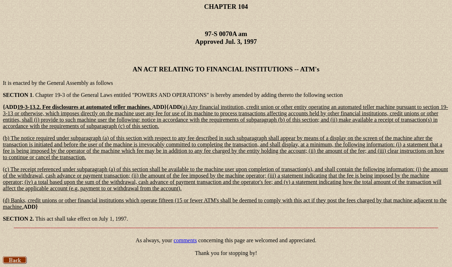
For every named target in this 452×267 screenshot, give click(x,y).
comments (185, 240)
